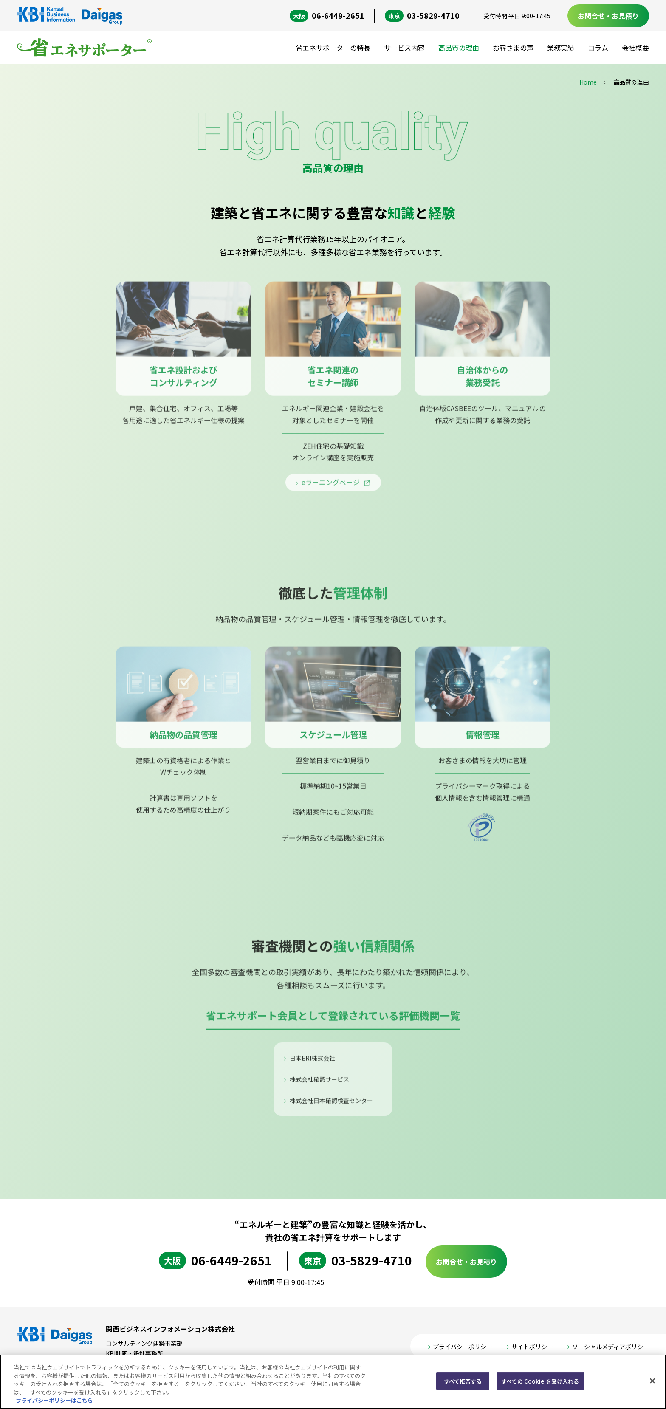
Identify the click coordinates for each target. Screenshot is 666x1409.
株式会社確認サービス (319, 1085)
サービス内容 (404, 47)
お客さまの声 (513, 47)
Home (588, 82)
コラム (598, 47)
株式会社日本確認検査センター (331, 1107)
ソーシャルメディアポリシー (610, 1347)
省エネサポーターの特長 (333, 47)
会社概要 (635, 47)
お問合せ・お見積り (608, 16)
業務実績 (560, 47)
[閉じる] (652, 1381)
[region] (333, 1382)
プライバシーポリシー (462, 1347)
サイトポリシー (532, 1347)
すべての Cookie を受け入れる (540, 1381)
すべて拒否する (463, 1381)
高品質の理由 (458, 47)
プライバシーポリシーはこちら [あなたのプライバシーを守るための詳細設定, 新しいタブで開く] (54, 1400)
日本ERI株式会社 (312, 1064)
